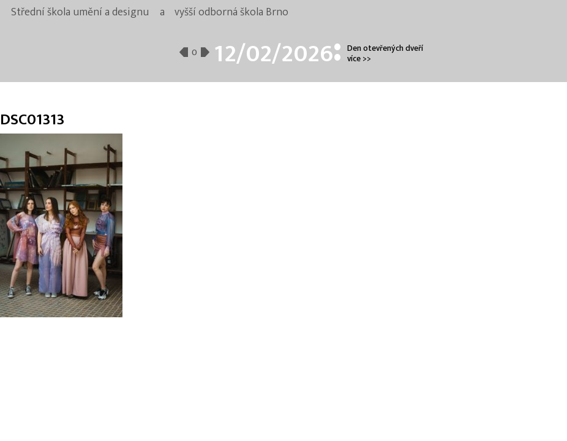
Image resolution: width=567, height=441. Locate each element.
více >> (359, 59)
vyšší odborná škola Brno (231, 12)
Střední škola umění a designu (80, 12)
